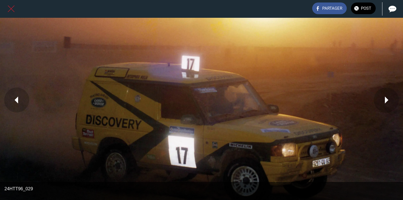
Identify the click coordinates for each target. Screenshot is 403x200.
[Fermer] (11, 9)
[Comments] (392, 9)
